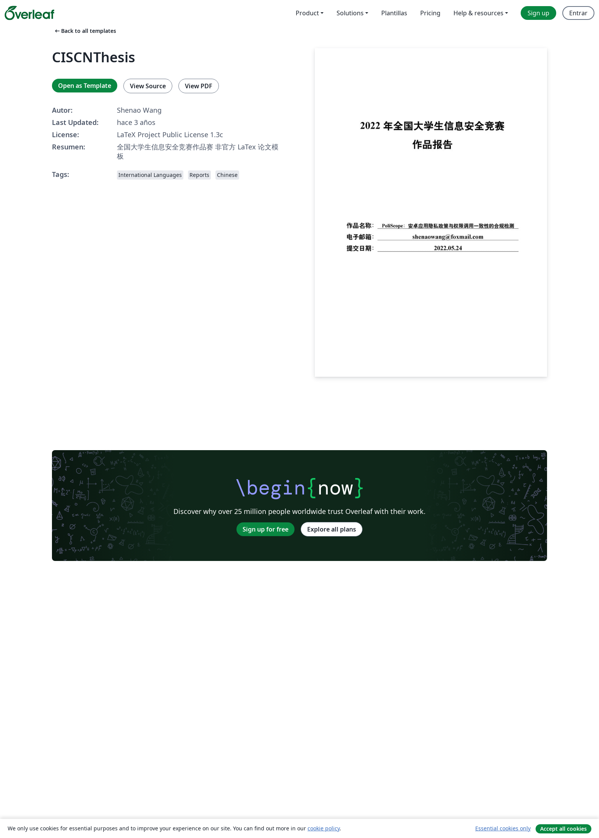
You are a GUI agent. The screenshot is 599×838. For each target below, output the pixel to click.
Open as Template (84, 85)
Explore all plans (331, 529)
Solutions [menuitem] (350, 13)
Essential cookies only (503, 828)
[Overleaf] (29, 13)
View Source (148, 86)
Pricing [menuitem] (430, 13)
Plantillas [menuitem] (394, 13)
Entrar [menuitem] (578, 13)
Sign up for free (265, 529)
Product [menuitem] (307, 13)
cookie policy (324, 828)
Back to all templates (84, 30)
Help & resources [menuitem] (478, 13)
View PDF (198, 86)
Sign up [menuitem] (538, 13)
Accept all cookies (563, 828)
